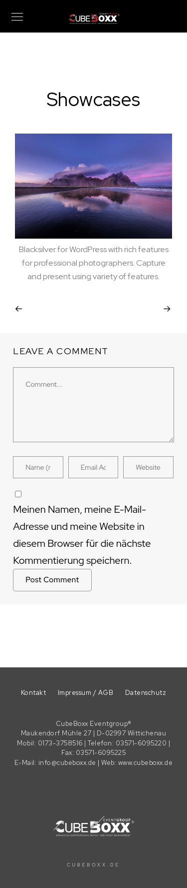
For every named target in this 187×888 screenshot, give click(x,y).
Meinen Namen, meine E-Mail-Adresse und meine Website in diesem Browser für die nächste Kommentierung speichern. (82, 535)
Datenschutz (146, 692)
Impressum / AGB (86, 692)
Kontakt (33, 692)
